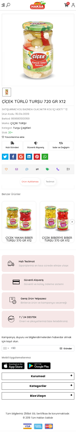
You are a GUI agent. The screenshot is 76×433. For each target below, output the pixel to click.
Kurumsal (38, 376)
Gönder (66, 348)
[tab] (30, 181)
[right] (72, 222)
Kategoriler (38, 386)
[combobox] (6, 348)
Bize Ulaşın (38, 396)
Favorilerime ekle (13, 137)
